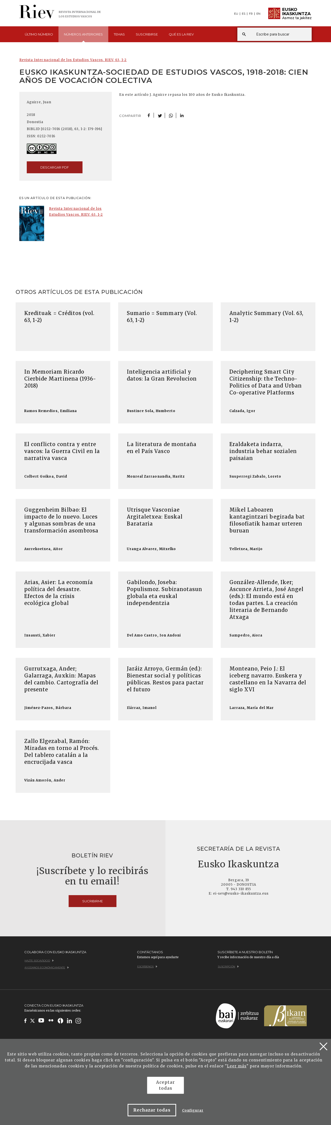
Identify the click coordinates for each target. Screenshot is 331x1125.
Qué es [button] (181, 34)
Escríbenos (147, 966)
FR (251, 13)
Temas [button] (119, 34)
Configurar (192, 1110)
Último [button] (39, 34)
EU (236, 13)
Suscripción (228, 966)
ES (243, 13)
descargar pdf (54, 167)
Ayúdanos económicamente (47, 967)
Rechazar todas (151, 1110)
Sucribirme (92, 901)
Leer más (237, 1066)
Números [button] (83, 37)
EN (258, 13)
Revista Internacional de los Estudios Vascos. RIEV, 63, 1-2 (73, 60)
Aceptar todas (165, 1085)
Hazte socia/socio (39, 960)
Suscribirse (147, 34)
